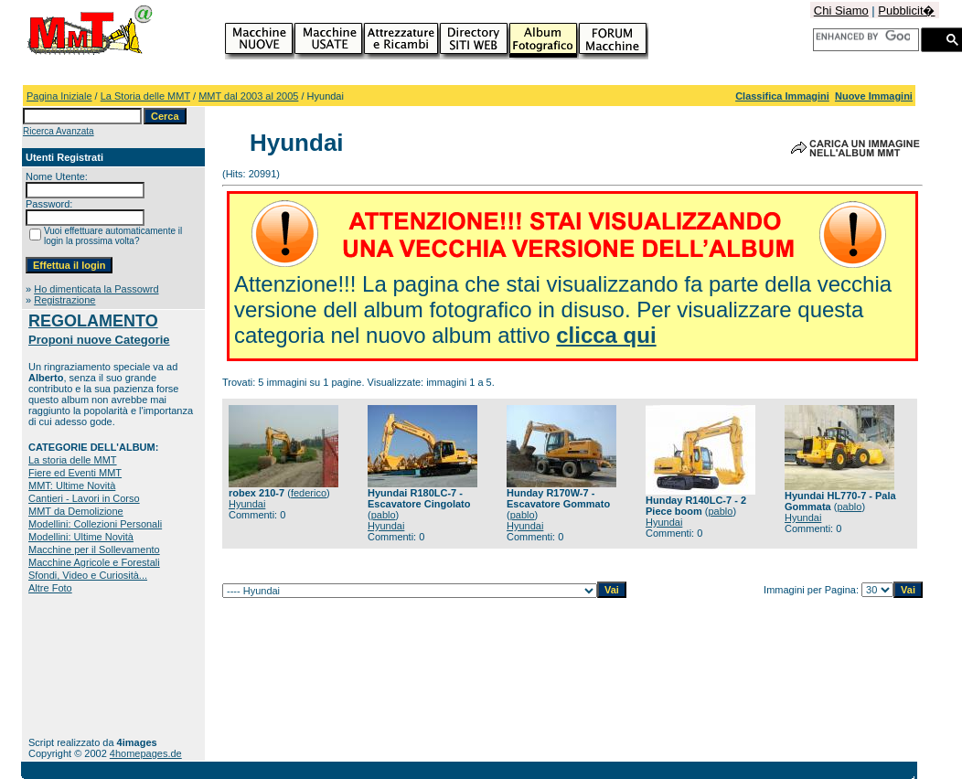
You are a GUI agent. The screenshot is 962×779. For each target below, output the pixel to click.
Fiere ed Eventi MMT (75, 472)
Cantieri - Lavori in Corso (84, 498)
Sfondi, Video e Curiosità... (87, 575)
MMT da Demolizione (75, 511)
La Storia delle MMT (145, 96)
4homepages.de (146, 753)
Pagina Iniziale (59, 96)
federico (308, 492)
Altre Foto (50, 587)
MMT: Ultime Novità (71, 485)
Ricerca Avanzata (58, 131)
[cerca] (863, 36)
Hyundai (247, 503)
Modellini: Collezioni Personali (95, 523)
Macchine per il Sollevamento (94, 549)
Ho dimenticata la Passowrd (96, 288)
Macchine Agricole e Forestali (94, 562)
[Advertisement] (85, 665)
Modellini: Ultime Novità (81, 536)
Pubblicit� (906, 10)
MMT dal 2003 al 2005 (248, 96)
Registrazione (64, 299)
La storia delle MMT (72, 459)
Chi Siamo (841, 10)
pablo (383, 514)
